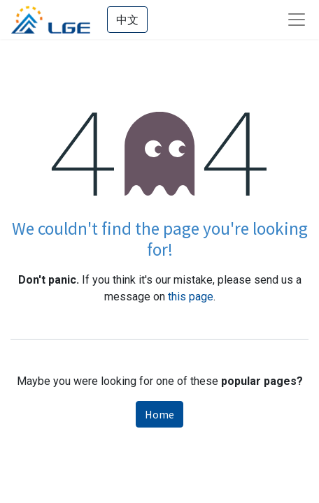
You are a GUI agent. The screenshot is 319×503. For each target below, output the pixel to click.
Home (159, 414)
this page (190, 296)
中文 (127, 20)
